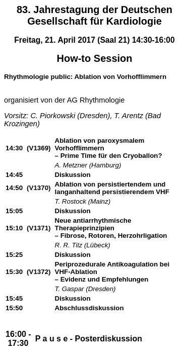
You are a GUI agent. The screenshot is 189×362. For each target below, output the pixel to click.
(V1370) (38, 188)
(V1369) (38, 148)
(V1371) (38, 228)
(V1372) (38, 272)
